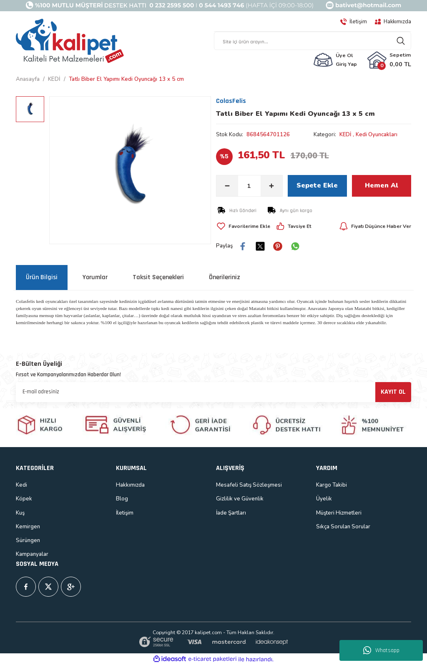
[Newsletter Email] (213, 392)
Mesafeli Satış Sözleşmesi (249, 485)
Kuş (20, 513)
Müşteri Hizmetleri (339, 513)
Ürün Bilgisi (42, 277)
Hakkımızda (130, 485)
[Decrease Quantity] (227, 185)
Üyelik (324, 498)
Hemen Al (381, 185)
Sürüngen (28, 540)
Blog (122, 498)
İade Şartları (231, 513)
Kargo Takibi (331, 485)
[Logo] (70, 41)
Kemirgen (28, 526)
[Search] (312, 41)
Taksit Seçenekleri (158, 277)
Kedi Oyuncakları (378, 134)
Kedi (21, 485)
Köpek (24, 498)
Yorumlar (95, 277)
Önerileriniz (224, 277)
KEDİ (345, 134)
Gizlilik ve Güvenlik (240, 498)
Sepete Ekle (317, 185)
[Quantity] (249, 185)
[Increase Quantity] (271, 185)
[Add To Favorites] (244, 226)
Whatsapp (381, 650)
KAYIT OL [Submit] (393, 392)
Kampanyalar (32, 554)
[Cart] (389, 60)
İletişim (124, 513)
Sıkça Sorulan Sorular (343, 526)
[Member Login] (335, 60)
